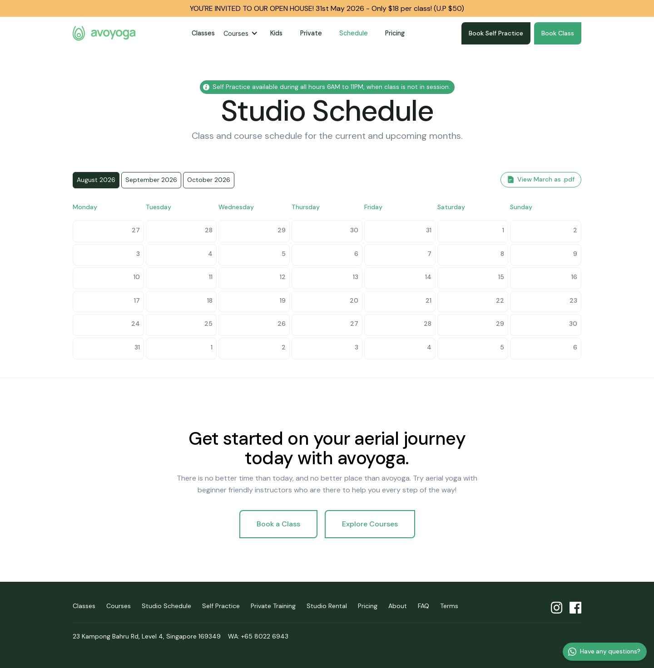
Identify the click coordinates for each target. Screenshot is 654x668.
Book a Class (278, 524)
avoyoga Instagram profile (557, 608)
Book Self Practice (496, 33)
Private (311, 33)
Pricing (395, 33)
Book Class (557, 33)
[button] (242, 33)
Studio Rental (327, 606)
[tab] (96, 180)
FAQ (423, 606)
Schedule (353, 33)
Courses (235, 33)
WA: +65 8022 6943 (258, 636)
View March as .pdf (546, 179)
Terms (449, 606)
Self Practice (221, 606)
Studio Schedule (166, 606)
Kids (276, 33)
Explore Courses (370, 524)
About (397, 606)
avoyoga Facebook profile (575, 608)
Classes (203, 33)
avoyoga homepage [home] (104, 33)
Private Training (273, 606)
